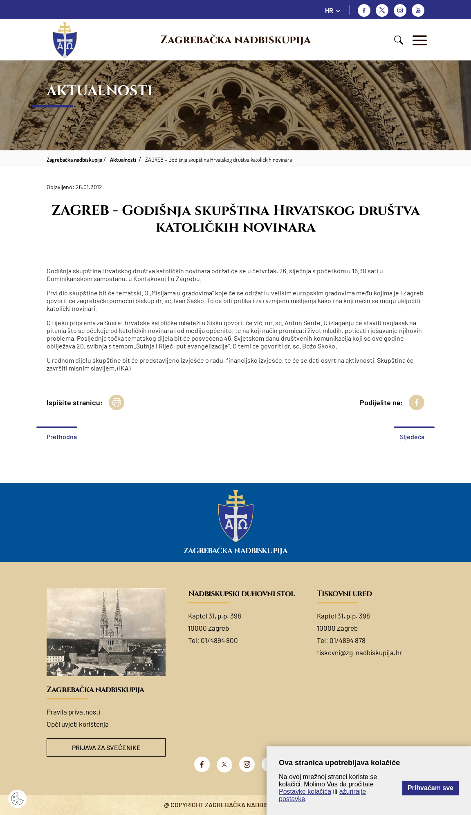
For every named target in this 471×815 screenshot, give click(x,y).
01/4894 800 (219, 640)
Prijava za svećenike (106, 747)
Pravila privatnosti (73, 712)
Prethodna (62, 436)
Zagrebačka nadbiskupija (235, 40)
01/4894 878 (348, 640)
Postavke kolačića (305, 791)
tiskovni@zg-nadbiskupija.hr (359, 652)
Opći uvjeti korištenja (78, 724)
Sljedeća (412, 436)
